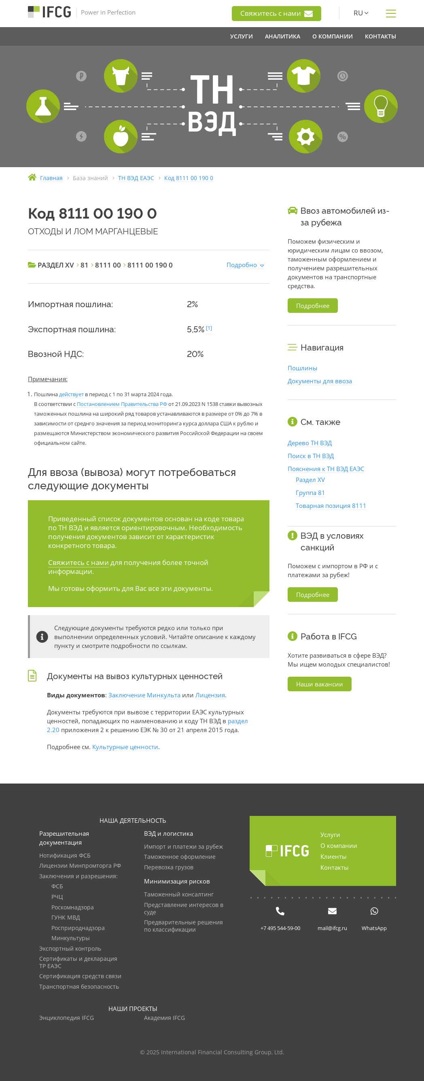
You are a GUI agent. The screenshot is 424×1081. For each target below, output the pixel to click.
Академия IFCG (164, 1018)
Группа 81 (310, 492)
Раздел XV (310, 480)
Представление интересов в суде (183, 909)
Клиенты (333, 856)
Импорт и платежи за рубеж (183, 846)
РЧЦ (57, 897)
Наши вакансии (319, 684)
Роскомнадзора (72, 907)
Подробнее (312, 306)
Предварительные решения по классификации (183, 926)
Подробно (242, 265)
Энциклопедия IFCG (66, 1018)
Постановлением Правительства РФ (122, 404)
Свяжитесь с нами (276, 13)
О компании (338, 845)
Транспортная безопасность (79, 986)
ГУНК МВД (65, 917)
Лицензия (210, 695)
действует (71, 394)
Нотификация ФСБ (65, 855)
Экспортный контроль (70, 948)
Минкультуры (70, 938)
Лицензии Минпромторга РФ (80, 865)
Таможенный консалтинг (179, 894)
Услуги (330, 834)
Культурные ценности (125, 747)
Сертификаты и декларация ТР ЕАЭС (78, 963)
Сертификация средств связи (80, 976)
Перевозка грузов (168, 867)
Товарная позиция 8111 (331, 505)
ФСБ (57, 886)
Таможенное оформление (180, 857)
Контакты (334, 867)
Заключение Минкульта (144, 695)
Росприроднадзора (78, 928)
